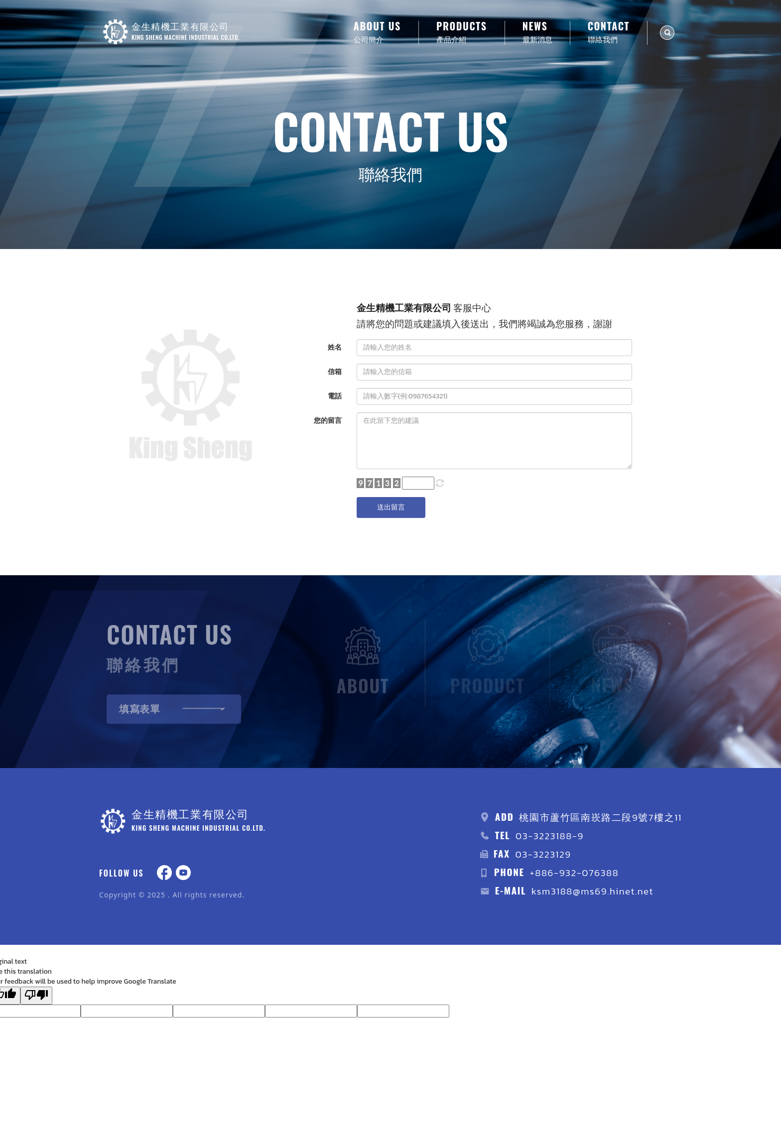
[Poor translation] (36, 996)
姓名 (335, 347)
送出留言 (391, 507)
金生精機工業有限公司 (404, 308)
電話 (335, 396)
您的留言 (328, 420)
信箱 (335, 372)
